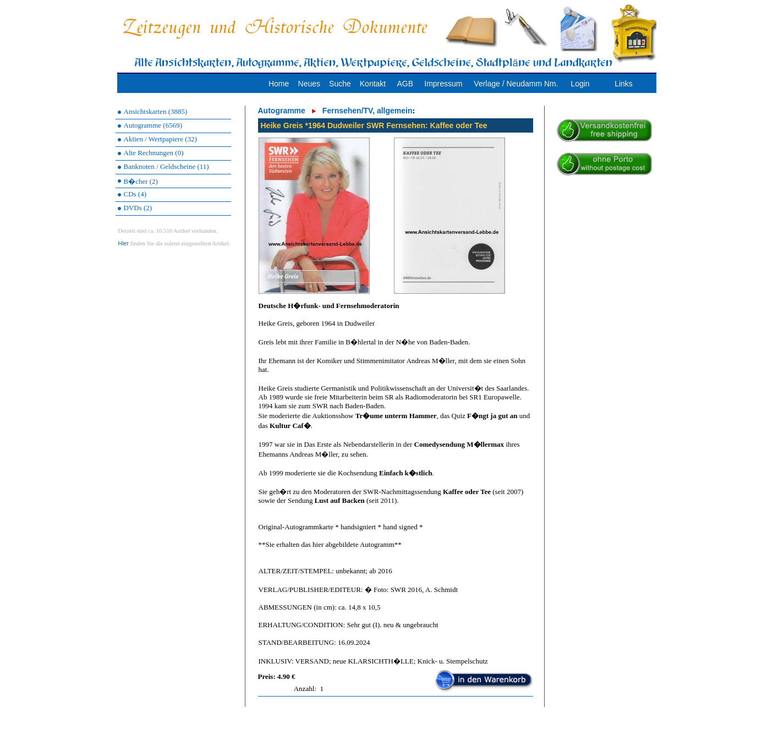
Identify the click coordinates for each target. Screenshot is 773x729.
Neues (309, 83)
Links (624, 83)
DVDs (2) (138, 208)
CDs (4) (135, 194)
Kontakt (373, 83)
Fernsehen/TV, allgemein (367, 110)
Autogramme (281, 110)
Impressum (443, 83)
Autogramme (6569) (153, 125)
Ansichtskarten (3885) (156, 111)
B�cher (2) (141, 181)
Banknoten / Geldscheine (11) (166, 166)
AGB (405, 83)
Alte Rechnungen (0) (154, 153)
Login (580, 83)
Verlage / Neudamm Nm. (516, 83)
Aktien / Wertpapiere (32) (160, 139)
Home (278, 83)
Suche (340, 83)
